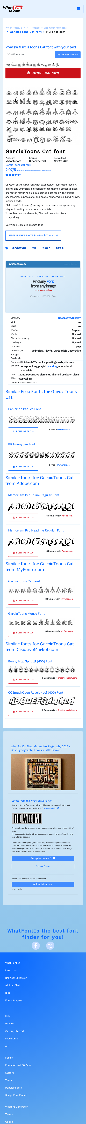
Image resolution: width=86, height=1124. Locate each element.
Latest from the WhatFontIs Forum (32, 801)
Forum (9, 1057)
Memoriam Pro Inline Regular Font (33, 495)
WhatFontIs (13, 28)
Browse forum (43, 866)
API (7, 1046)
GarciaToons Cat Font (24, 581)
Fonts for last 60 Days (18, 1065)
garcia (59, 248)
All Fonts (33, 28)
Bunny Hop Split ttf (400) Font (30, 661)
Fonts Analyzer (14, 1000)
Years (8, 1080)
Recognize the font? (43, 858)
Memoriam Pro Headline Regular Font (36, 530)
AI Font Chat (12, 985)
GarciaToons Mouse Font (26, 613)
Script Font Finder (16, 1095)
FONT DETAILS (23, 431)
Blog (7, 993)
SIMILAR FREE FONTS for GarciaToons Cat (33, 235)
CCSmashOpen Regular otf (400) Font (35, 692)
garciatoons (19, 248)
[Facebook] (36, 946)
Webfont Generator (43, 884)
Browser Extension (16, 978)
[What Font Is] (13, 8)
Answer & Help (51, 808)
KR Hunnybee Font (21, 444)
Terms (9, 1114)
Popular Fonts (13, 1087)
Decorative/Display (69, 318)
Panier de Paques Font (24, 409)
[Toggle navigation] (78, 9)
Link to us (11, 970)
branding (52, 366)
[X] (50, 946)
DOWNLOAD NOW (43, 73)
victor (46, 248)
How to (9, 1023)
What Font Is (12, 963)
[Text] (29, 54)
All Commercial (55, 28)
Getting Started (14, 1031)
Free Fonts (11, 1038)
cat (34, 248)
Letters (9, 1072)
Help (8, 1016)
